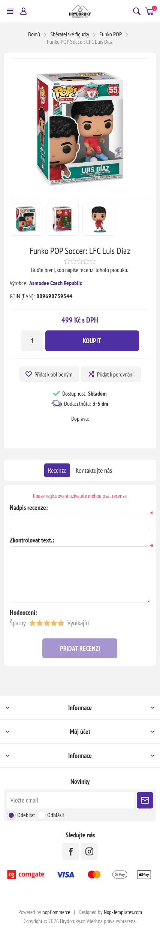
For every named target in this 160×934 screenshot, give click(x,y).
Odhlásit (55, 815)
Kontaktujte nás (94, 470)
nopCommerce (56, 912)
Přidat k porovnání (115, 374)
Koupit (92, 340)
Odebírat (26, 815)
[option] (26, 219)
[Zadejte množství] (32, 340)
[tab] (57, 470)
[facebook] (70, 851)
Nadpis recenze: (29, 507)
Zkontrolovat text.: (32, 540)
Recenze (57, 470)
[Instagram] (89, 851)
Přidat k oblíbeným (53, 374)
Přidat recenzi (80, 648)
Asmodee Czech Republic (55, 283)
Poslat (145, 800)
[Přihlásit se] (71, 800)
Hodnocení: (23, 612)
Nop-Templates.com (123, 912)
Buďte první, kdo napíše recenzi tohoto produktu (80, 269)
